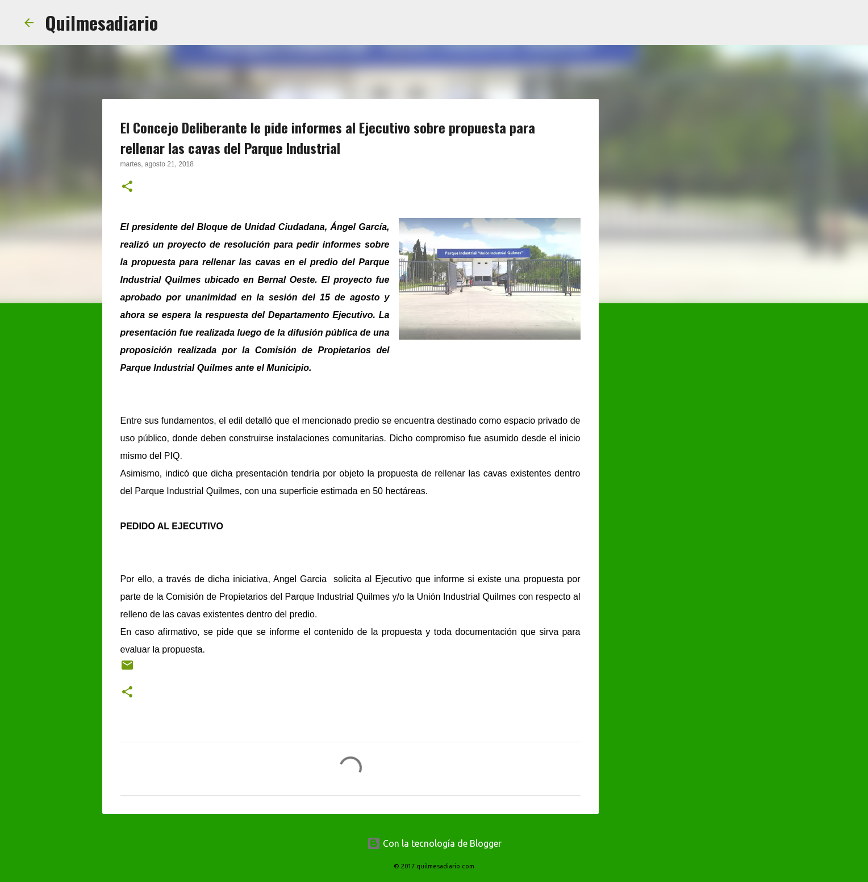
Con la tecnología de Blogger (434, 843)
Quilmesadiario (101, 22)
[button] (127, 187)
